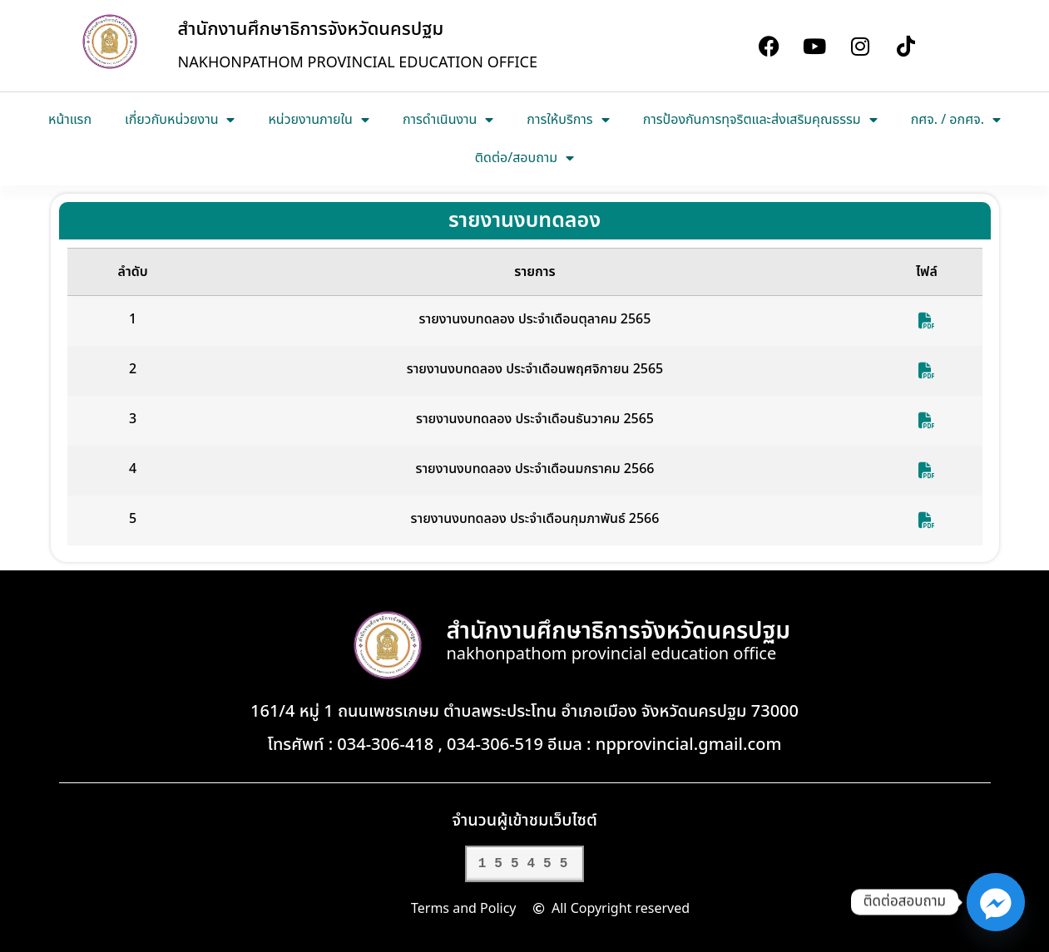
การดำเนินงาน (448, 120)
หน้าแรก (70, 120)
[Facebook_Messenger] (996, 902)
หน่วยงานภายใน (318, 120)
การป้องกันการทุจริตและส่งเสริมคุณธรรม (760, 120)
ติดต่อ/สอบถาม (524, 158)
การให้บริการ (568, 120)
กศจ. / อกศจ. (956, 120)
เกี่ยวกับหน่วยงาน (180, 120)
